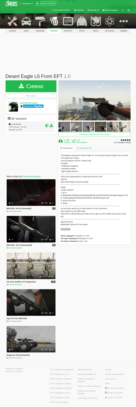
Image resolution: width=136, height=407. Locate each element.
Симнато (67, 142)
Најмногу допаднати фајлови (86, 380)
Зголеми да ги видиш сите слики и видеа (94, 134)
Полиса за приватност (114, 374)
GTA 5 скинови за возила (60, 379)
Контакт (108, 369)
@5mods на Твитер (114, 388)
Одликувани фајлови (86, 374)
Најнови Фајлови (84, 369)
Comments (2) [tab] (84, 148)
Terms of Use (110, 379)
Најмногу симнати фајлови (89, 386)
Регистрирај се (110, 10)
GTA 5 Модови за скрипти (61, 388)
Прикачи (79, 10)
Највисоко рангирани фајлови (86, 392)
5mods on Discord (114, 397)
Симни (31, 86)
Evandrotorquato (29, 103)
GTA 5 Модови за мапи (60, 397)
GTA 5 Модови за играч (60, 393)
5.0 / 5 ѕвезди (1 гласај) (122, 142)
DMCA (107, 383)
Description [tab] (67, 148)
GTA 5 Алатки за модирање (62, 369)
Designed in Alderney (14, 369)
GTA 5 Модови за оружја (60, 383)
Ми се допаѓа (82, 142)
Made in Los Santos (14, 371)
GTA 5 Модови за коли (59, 374)
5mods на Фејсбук (114, 393)
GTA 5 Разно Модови (59, 402)
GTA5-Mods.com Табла (87, 398)
